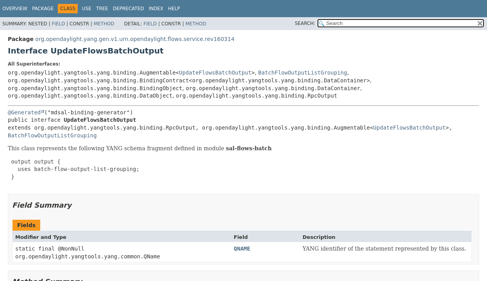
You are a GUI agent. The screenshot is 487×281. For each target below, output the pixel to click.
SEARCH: (305, 23)
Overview (14, 8)
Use (86, 8)
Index (156, 8)
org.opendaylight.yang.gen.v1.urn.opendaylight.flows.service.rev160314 (134, 39)
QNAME (242, 248)
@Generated (24, 112)
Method (104, 24)
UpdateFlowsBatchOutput (215, 72)
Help (174, 8)
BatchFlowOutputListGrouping (302, 72)
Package (43, 8)
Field (58, 24)
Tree (102, 8)
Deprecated (128, 8)
